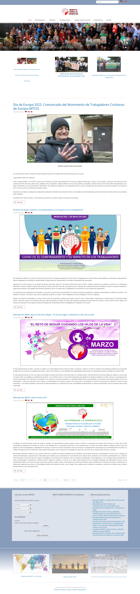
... (37, 480)
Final (73, 480)
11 (45, 480)
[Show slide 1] (123, 47)
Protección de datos (59, 589)
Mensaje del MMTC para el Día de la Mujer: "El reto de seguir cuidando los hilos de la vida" (53, 314)
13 (53, 480)
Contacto (69, 589)
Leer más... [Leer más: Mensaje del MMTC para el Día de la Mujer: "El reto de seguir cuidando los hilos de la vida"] (18, 390)
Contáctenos (98, 20)
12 (49, 480)
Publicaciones (65, 20)
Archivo (109, 20)
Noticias (53, 20)
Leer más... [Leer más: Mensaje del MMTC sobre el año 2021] (18, 471)
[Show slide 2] (125, 47)
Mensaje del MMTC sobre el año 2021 (30, 397)
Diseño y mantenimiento (79, 589)
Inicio (30, 20)
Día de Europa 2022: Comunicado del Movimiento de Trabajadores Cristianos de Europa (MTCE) (68, 106)
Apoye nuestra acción (82, 20)
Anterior (22, 480)
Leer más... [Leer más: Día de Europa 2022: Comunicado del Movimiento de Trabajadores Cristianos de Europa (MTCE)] (18, 202)
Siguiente (66, 480)
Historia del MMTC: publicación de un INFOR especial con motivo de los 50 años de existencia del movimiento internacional (26, 75)
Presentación (40, 20)
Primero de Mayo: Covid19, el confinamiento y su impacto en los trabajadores (48, 209)
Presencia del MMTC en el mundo (31, 576)
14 (57, 480)
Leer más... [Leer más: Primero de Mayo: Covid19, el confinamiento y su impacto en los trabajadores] (18, 307)
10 (41, 480)
